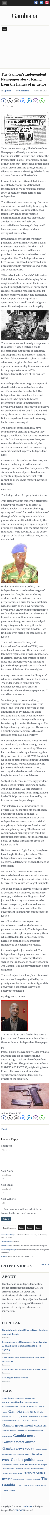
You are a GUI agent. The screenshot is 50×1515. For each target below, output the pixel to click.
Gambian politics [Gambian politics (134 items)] (23, 1454)
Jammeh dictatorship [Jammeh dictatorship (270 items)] (30, 1464)
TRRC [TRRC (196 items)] (19, 1485)
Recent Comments (9, 1228)
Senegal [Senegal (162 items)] (36, 1479)
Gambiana (24, 15)
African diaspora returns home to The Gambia (24, 1369)
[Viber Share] (35, 100)
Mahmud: (4, 1256)
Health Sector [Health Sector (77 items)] (6, 1465)
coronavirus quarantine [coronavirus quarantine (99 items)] (28, 1406)
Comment (6, 1145)
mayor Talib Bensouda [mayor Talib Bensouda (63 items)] (23, 1468)
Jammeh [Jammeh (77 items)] (16, 1465)
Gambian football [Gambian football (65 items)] (41, 1449)
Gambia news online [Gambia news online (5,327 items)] (18, 1442)
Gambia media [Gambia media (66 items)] (7, 1436)
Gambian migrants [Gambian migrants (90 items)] (9, 1454)
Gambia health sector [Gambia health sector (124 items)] (18, 1430)
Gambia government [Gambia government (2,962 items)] (17, 1425)
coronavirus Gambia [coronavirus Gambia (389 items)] (12, 1402)
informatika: (5, 1246)
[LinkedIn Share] (29, 100)
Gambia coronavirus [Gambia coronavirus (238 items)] (30, 1417)
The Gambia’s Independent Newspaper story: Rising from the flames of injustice (23, 79)
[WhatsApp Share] (42, 100)
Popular (30, 1228)
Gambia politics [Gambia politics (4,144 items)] (23, 1460)
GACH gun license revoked (15, 1377)
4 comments (6, 1337)
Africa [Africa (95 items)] (4, 1398)
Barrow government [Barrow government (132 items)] (16, 1398)
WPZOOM (18, 1510)
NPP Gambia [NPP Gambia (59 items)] (13, 1473)
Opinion (7, 90)
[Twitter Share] (10, 100)
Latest (21, 1228)
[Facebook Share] (3, 100)
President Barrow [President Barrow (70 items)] (18, 1479)
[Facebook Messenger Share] (22, 100)
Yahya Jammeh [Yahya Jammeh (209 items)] (9, 1490)
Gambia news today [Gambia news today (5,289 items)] (18, 1448)
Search (38, 1228)
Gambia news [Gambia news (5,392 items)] (24, 1435)
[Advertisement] (25, 50)
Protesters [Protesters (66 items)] (29, 1479)
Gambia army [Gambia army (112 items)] (14, 1417)
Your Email (7, 1184)
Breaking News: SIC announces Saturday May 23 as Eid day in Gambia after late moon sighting (24, 1346)
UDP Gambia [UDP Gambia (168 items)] (40, 1486)
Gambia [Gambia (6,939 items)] (15, 1411)
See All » (45, 1264)
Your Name (7, 1171)
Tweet (4, 1129)
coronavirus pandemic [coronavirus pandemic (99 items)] (10, 1406)
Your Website (8, 1198)
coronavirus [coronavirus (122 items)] (30, 1398)
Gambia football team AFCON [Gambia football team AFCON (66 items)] (27, 1421)
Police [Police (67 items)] (20, 1473)
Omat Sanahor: (6, 1242)
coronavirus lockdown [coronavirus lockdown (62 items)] (31, 1402)
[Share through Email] (16, 100)
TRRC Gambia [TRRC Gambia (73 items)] (29, 1486)
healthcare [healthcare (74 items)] (40, 1460)
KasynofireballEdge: (8, 1235)
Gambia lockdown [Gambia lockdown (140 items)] (35, 1430)
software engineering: (8, 1250)
